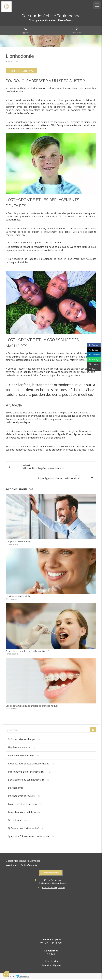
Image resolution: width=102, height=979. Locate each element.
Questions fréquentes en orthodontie (28, 836)
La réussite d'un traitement (23, 804)
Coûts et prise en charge (21, 739)
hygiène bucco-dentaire (21, 755)
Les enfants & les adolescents (24, 812)
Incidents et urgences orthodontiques (28, 763)
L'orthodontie (15, 787)
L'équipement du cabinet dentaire (26, 779)
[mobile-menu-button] (97, 5)
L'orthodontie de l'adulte (21, 795)
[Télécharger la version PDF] (22, 71)
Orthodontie (14, 820)
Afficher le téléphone (53, 887)
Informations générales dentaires (26, 771)
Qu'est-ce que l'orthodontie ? (23, 828)
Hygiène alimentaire (19, 747)
